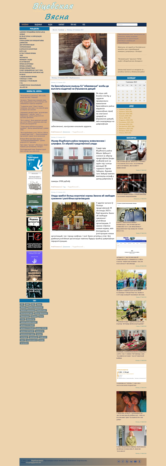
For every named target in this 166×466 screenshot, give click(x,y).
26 (123, 100)
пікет (22, 340)
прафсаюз (43, 337)
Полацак (34, 316)
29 (136, 100)
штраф (41, 340)
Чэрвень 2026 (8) (125, 109)
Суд (64, 187)
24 (144, 97)
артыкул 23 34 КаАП (27, 328)
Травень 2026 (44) (125, 111)
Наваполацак (25, 316)
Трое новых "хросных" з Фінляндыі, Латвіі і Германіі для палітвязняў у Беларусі (34, 145)
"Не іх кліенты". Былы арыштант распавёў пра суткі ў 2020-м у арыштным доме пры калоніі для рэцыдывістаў (33, 121)
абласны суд (30, 319)
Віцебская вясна (37, 460)
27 (127, 100)
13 (127, 94)
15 (136, 94)
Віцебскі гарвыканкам (28, 310)
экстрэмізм (24, 343)
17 (144, 94)
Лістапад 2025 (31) (125, 124)
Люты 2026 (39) (124, 118)
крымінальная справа (27, 334)
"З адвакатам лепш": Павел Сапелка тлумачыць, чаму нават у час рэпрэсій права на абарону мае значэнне (34, 107)
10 (144, 91)
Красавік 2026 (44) (125, 114)
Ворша (39, 304)
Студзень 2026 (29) (126, 120)
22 (136, 97)
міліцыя (39, 334)
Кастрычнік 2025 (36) (126, 126)
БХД (32, 304)
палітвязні (24, 337)
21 (131, 97)
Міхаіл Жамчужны (41, 313)
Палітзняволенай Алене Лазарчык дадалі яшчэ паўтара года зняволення (33, 150)
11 (118, 94)
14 (131, 94)
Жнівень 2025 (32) (125, 131)
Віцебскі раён (41, 310)
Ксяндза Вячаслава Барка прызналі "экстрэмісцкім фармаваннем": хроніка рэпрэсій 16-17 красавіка (32, 140)
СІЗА (22, 319)
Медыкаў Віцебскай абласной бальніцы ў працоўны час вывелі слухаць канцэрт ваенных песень (130, 293)
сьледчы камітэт (31, 340)
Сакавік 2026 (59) (125, 116)
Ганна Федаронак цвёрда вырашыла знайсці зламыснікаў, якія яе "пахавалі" (131, 449)
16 (140, 94)
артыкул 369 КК (41, 328)
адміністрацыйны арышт (28, 322)
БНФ (27, 304)
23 (140, 97)
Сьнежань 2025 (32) (126, 122)
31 (144, 100)
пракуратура (33, 337)
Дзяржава (66, 132)
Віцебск (23, 307)
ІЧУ (22, 304)
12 (123, 94)
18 (119, 97)
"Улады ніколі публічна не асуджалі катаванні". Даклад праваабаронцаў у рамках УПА (34, 128)
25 (119, 100)
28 (131, 100)
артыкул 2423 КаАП (27, 331)
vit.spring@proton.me (33, 462)
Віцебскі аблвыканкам (35, 307)
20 (127, 97)
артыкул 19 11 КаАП (27, 325)
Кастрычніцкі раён (27, 313)
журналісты (39, 331)
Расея (41, 316)
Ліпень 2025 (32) (125, 133)
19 (123, 97)
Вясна (56, 16)
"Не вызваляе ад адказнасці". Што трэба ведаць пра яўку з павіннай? (33, 96)
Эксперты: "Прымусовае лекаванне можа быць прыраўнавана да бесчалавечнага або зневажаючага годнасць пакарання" (33, 101)
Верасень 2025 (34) (126, 128)
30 (140, 100)
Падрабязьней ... (78, 132)
